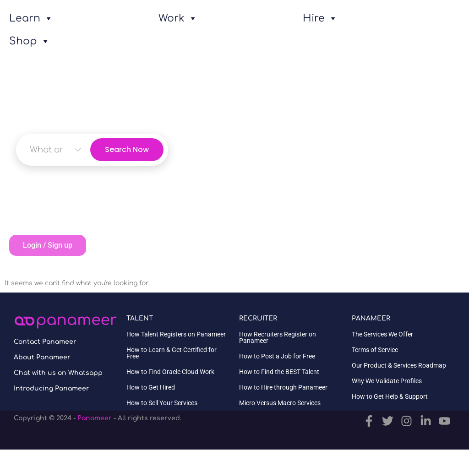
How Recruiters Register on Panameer (277, 337)
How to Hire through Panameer (283, 387)
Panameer (94, 418)
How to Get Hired (150, 387)
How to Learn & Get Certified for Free (171, 353)
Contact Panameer (45, 341)
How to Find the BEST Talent (279, 371)
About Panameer (42, 357)
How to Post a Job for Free (277, 356)
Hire (320, 18)
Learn (31, 18)
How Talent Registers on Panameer (176, 334)
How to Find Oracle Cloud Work (170, 371)
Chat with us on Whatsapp (58, 372)
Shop (29, 41)
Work (177, 18)
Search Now (127, 149)
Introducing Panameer (51, 388)
